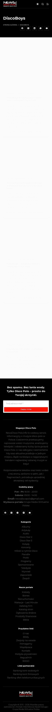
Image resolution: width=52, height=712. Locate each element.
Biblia (26, 620)
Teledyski (26, 568)
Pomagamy (26, 644)
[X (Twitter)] (28, 28)
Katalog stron (26, 609)
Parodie (26, 554)
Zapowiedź (26, 575)
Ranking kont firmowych (26, 674)
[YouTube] (23, 513)
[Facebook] (22, 28)
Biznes (25, 595)
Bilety (26, 637)
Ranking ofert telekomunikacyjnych (26, 677)
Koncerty (26, 547)
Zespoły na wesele (26, 640)
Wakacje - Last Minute (26, 602)
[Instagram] (17, 513)
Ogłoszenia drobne (26, 613)
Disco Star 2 (26, 537)
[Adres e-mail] (47, 28)
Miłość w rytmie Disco (26, 551)
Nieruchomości (26, 599)
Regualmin (26, 657)
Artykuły (26, 530)
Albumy (26, 527)
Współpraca (26, 647)
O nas (26, 633)
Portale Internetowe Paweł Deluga (31, 707)
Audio (26, 533)
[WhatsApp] (40, 28)
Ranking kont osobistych (26, 670)
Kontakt (26, 650)
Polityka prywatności (26, 654)
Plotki (26, 557)
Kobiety (26, 592)
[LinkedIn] (34, 28)
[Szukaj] (43, 4)
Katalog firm (25, 606)
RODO (26, 661)
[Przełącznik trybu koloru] (37, 4)
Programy (26, 561)
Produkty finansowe (25, 616)
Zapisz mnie (25, 409)
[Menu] (48, 4)
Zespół (25, 578)
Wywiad (26, 571)
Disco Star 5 (26, 540)
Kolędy (26, 544)
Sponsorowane (26, 564)
